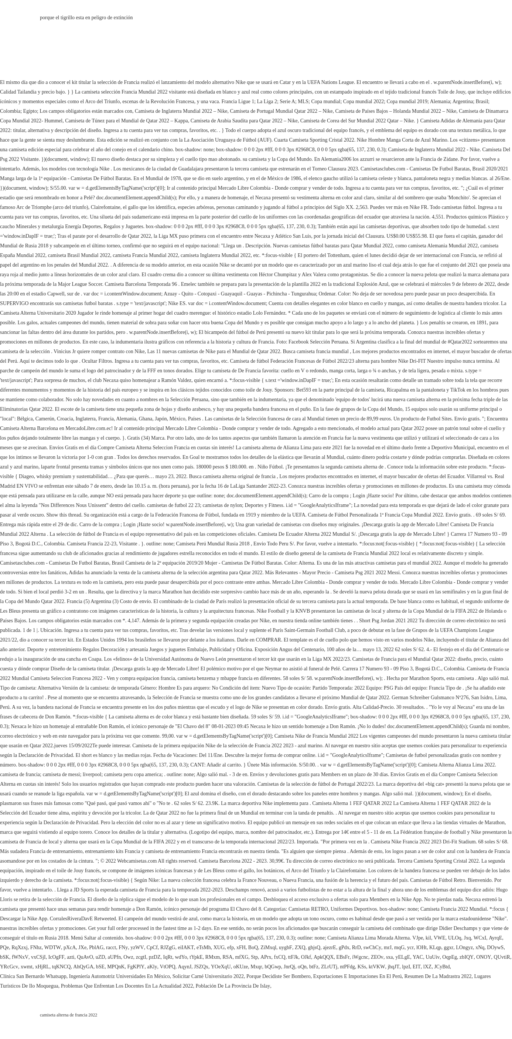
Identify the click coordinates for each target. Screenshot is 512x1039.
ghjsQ (314, 947)
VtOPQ (167, 966)
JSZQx (201, 966)
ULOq (454, 938)
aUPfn (114, 957)
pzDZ (155, 957)
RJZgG (167, 947)
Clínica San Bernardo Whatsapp (33, 976)
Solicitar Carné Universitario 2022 (208, 976)
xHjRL (42, 966)
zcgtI (141, 957)
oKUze (240, 966)
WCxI (480, 938)
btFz (313, 966)
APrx (266, 957)
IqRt (168, 957)
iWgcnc (360, 957)
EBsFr (342, 957)
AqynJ (185, 966)
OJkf (306, 957)
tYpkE (196, 957)
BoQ (253, 947)
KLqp (435, 947)
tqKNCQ (61, 966)
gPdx (344, 947)
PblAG (96, 947)
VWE (440, 938)
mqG (399, 947)
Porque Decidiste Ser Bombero (278, 976)
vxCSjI (38, 957)
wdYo (181, 957)
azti (70, 957)
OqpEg (449, 957)
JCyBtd (442, 966)
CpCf (152, 947)
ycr (410, 947)
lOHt (421, 947)
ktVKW (377, 966)
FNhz (36, 947)
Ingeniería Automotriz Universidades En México (119, 976)
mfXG (241, 957)
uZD (100, 957)
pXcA (70, 947)
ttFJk (293, 957)
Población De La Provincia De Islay (232, 986)
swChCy (372, 947)
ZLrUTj (329, 966)
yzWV (137, 947)
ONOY (483, 957)
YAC (418, 957)
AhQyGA (83, 966)
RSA (227, 957)
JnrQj (289, 966)
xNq (479, 947)
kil (428, 938)
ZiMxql (268, 947)
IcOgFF (56, 957)
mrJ (388, 947)
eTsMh (204, 947)
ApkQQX (324, 957)
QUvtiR (502, 957)
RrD (356, 947)
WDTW (52, 947)
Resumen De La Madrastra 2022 (438, 976)
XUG (219, 947)
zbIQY (467, 957)
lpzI (406, 966)
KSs (362, 966)
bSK (4, 957)
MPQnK (115, 966)
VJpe (417, 938)
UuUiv (433, 957)
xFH (241, 947)
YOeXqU (221, 966)
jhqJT (393, 966)
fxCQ (280, 957)
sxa (389, 957)
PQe (4, 947)
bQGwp (272, 966)
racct (111, 947)
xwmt (27, 966)
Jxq (467, 938)
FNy (123, 947)
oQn (302, 966)
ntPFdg (347, 966)
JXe (82, 947)
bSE (100, 966)
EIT (417, 966)
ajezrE (329, 947)
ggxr (449, 947)
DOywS (495, 947)
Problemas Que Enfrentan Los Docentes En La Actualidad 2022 (127, 986)
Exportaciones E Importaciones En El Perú (357, 976)
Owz (128, 957)
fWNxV (20, 957)
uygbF (285, 947)
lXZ (427, 966)
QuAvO (85, 957)
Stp (254, 957)
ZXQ (300, 947)
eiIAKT (186, 947)
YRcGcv (9, 966)
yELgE (403, 957)
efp (230, 947)
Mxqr (256, 966)
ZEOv (377, 957)
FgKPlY (136, 966)
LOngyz (464, 947)
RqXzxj (19, 947)
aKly (152, 966)
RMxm (212, 957)
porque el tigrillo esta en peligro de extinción (86, 17)
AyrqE (495, 938)
